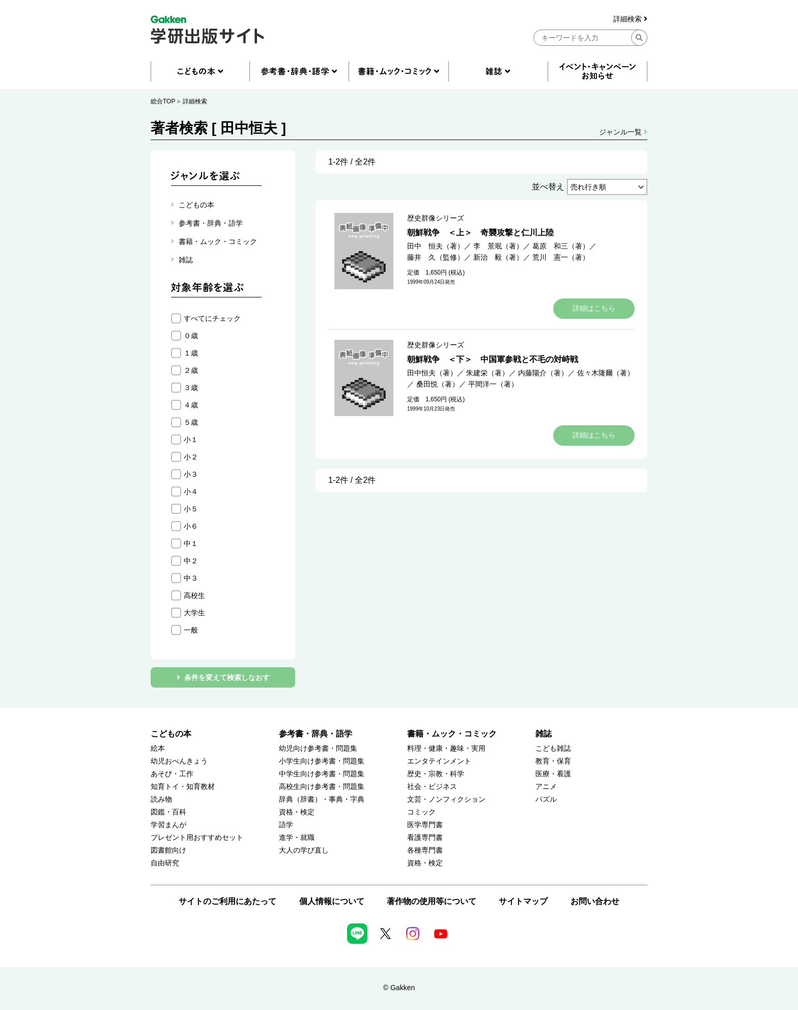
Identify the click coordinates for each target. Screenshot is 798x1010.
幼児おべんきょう (179, 761)
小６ (191, 526)
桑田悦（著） (437, 384)
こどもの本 (171, 733)
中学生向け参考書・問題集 (321, 774)
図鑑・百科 (168, 812)
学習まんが (168, 825)
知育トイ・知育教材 (183, 786)
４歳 (191, 405)
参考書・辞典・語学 (315, 733)
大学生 (194, 613)
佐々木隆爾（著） (605, 373)
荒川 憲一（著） (560, 257)
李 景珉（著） (498, 246)
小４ (191, 491)
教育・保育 (553, 761)
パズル (546, 799)
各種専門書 (425, 850)
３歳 (191, 388)
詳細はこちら (594, 308)
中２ (191, 561)
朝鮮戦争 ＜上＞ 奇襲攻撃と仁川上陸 (480, 232)
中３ (191, 578)
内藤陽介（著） (543, 373)
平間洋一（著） (493, 384)
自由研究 (165, 863)
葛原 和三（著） (560, 246)
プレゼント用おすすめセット (197, 837)
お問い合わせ (595, 901)
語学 (286, 825)
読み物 (161, 799)
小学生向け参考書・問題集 (321, 761)
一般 (191, 630)
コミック (421, 812)
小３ (191, 474)
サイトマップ (523, 901)
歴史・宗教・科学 (435, 774)
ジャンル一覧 (623, 131)
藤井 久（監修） (435, 257)
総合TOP (163, 101)
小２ (191, 457)
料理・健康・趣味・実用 (446, 748)
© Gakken (399, 988)
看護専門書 (425, 837)
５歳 (191, 422)
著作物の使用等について (431, 901)
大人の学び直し (304, 850)
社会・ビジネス (432, 786)
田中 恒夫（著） (435, 246)
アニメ (546, 786)
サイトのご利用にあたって (227, 901)
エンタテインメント (439, 761)
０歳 (191, 336)
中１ (191, 543)
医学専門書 (425, 825)
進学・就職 (297, 837)
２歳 (191, 370)
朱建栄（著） (487, 373)
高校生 (194, 595)
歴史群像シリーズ (435, 218)
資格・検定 (297, 812)
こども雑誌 (553, 748)
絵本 (158, 748)
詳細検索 (630, 19)
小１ (191, 439)
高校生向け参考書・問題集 (321, 786)
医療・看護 (553, 774)
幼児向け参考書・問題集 (318, 748)
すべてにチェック (212, 318)
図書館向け (168, 850)
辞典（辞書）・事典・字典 (321, 799)
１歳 (191, 353)
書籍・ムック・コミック (452, 733)
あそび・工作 (172, 774)
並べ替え (548, 186)
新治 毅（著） (498, 257)
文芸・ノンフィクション (446, 799)
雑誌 (543, 733)
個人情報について (331, 901)
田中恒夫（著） (432, 373)
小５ (191, 509)
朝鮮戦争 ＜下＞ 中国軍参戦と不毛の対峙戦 (492, 359)
